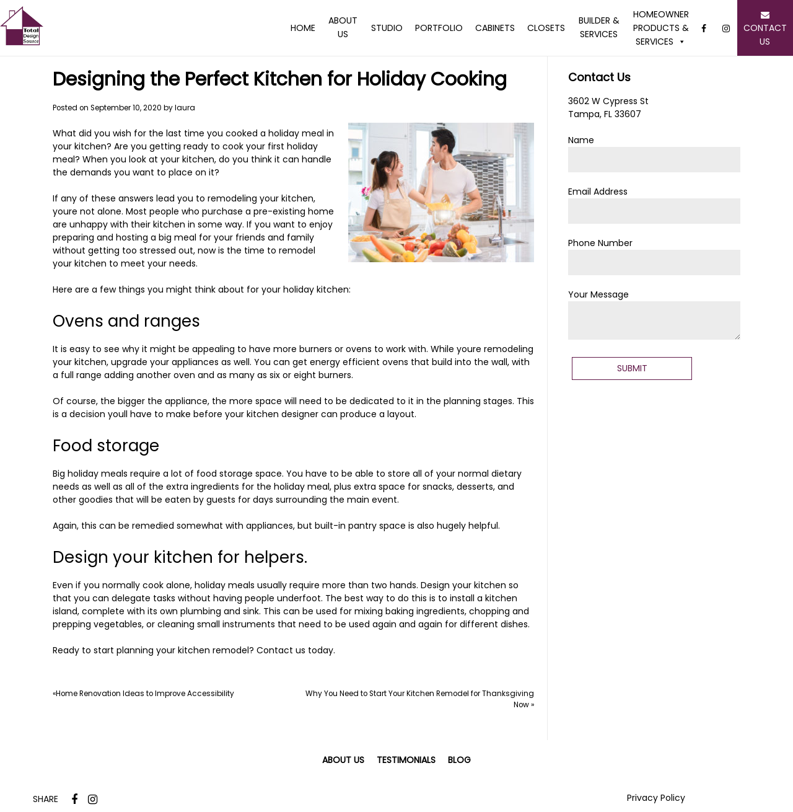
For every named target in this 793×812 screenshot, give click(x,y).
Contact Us (765, 28)
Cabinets (495, 28)
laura (185, 108)
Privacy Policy (656, 798)
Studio (387, 28)
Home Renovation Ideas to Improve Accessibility (145, 694)
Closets (546, 28)
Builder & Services (599, 27)
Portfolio (439, 28)
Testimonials (406, 760)
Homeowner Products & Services (661, 28)
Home (303, 28)
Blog (459, 760)
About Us (342, 27)
